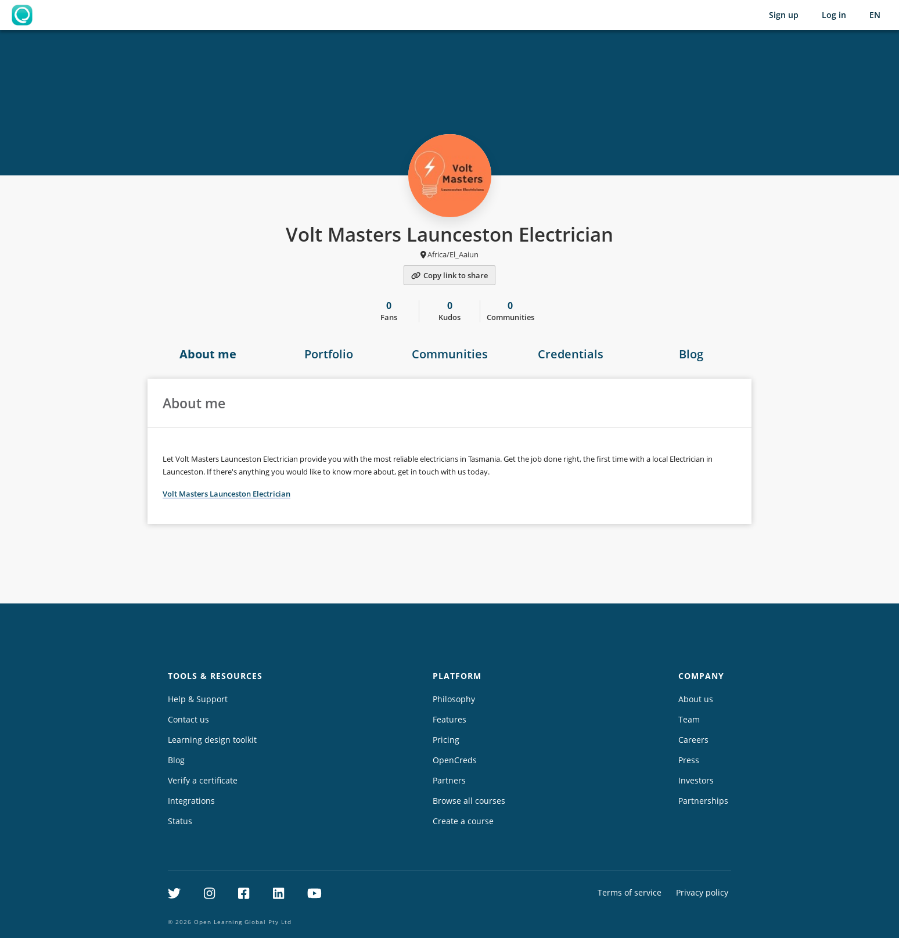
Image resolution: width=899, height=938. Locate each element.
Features (449, 719)
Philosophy (454, 699)
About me (207, 354)
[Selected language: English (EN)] (875, 15)
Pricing (446, 739)
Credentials (570, 354)
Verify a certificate (203, 780)
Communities (450, 354)
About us (695, 699)
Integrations (191, 800)
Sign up (784, 14)
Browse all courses (469, 800)
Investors (696, 780)
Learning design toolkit (212, 739)
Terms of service (629, 892)
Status (180, 820)
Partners (449, 780)
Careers (693, 739)
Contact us (188, 719)
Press (688, 760)
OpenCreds (455, 760)
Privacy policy (702, 892)
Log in (834, 14)
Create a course (463, 820)
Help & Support (198, 699)
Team (689, 719)
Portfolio (328, 354)
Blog (691, 354)
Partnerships (703, 800)
